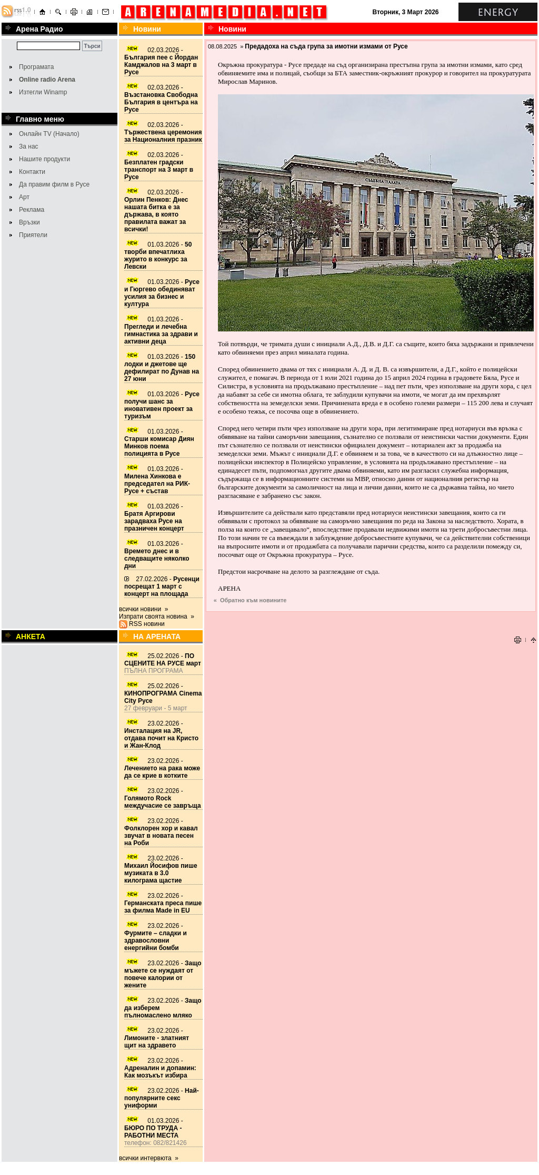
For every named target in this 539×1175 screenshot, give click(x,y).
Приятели (33, 235)
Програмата (36, 67)
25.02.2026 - (162, 659)
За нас (28, 146)
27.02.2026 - (161, 586)
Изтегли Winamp (43, 92)
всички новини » (143, 609)
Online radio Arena (47, 79)
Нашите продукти (44, 159)
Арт (24, 197)
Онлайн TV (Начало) (49, 134)
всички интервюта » (148, 1158)
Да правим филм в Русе (54, 184)
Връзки (29, 222)
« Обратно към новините (250, 600)
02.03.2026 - (161, 61)
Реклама (31, 209)
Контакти (32, 171)
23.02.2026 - (161, 734)
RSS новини (147, 624)
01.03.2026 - (158, 255)
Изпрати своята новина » (156, 616)
